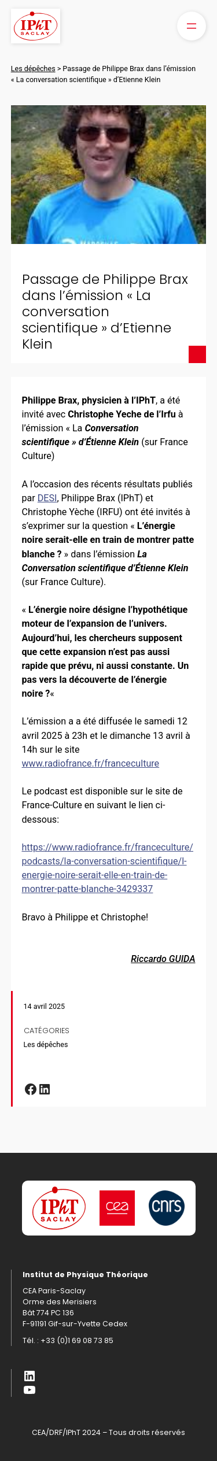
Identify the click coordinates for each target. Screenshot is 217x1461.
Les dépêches (46, 1044)
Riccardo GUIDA (163, 958)
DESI (47, 498)
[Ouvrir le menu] (191, 26)
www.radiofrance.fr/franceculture (91, 763)
